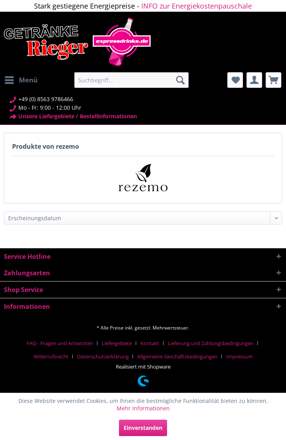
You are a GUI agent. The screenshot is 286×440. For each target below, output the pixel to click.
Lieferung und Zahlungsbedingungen (211, 343)
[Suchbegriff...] (131, 80)
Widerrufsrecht (51, 356)
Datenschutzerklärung (103, 356)
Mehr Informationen (143, 408)
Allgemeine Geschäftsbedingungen (177, 356)
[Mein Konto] (254, 80)
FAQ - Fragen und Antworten (60, 343)
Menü (21, 79)
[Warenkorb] (273, 80)
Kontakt (149, 343)
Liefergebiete (117, 343)
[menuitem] (20, 80)
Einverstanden (143, 427)
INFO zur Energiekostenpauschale (196, 6)
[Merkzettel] (235, 80)
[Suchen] (180, 80)
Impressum (239, 356)
